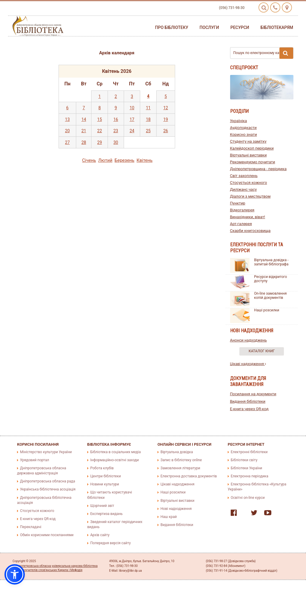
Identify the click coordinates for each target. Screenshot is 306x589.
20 (67, 130)
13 (67, 119)
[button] (14, 574)
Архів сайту (99, 535)
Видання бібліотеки (248, 401)
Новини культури (104, 484)
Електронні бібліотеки (249, 452)
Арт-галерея (241, 224)
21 (83, 130)
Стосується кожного (248, 182)
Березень (124, 160)
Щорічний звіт (102, 506)
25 (148, 130)
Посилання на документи (253, 394)
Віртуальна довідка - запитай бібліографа (271, 262)
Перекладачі (30, 527)
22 (99, 130)
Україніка (238, 121)
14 (83, 119)
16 (115, 119)
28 (83, 142)
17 (132, 119)
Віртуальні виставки (248, 155)
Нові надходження (176, 509)
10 (132, 107)
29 (99, 142)
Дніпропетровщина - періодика (258, 169)
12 (165, 107)
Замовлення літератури (180, 468)
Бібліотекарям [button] (277, 27)
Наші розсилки (266, 310)
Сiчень (89, 160)
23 (115, 130)
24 (132, 130)
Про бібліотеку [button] (171, 27)
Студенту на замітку (248, 141)
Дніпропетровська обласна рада (47, 481)
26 (165, 130)
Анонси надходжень (248, 340)
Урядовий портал (34, 460)
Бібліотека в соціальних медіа (115, 452)
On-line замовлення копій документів (270, 295)
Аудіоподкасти (243, 127)
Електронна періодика (249, 476)
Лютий (105, 160)
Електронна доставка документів (188, 476)
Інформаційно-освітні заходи (114, 460)
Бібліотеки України (246, 468)
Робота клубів (102, 468)
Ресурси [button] (239, 27)
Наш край (168, 517)
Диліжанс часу (243, 189)
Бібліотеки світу (244, 460)
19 (165, 119)
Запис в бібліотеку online (181, 460)
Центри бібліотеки (105, 476)
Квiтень (144, 160)
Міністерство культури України (46, 452)
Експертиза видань (106, 514)
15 (99, 119)
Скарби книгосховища (250, 230)
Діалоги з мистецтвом (250, 196)
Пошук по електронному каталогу (263, 53)
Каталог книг (262, 351)
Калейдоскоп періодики (252, 148)
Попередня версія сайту (110, 543)
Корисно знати (243, 134)
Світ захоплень (244, 175)
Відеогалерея (242, 210)
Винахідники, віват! (247, 217)
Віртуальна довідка (176, 452)
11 (148, 107)
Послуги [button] (209, 27)
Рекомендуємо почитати (252, 162)
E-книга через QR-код (249, 409)
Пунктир (237, 203)
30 (115, 142)
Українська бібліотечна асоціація (48, 489)
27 (67, 142)
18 (148, 119)
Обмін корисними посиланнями (47, 535)
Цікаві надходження (248, 364)
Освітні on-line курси (248, 498)
